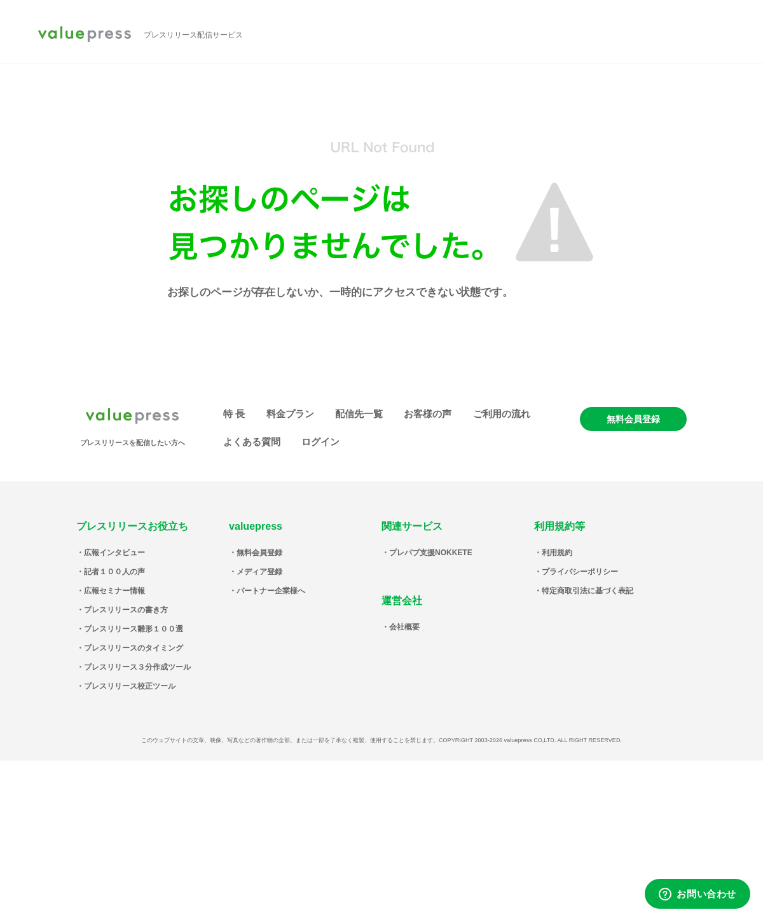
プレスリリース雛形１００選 (133, 628)
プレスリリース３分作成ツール (137, 667)
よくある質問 (251, 441)
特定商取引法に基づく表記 (587, 590)
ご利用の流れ (501, 413)
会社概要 (404, 627)
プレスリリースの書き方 (126, 609)
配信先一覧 (359, 413)
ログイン (320, 441)
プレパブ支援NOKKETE (430, 552)
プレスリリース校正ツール (129, 686)
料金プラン (290, 413)
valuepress (84, 35)
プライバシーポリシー (580, 571)
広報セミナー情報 (114, 590)
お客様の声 (427, 413)
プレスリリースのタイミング (133, 648)
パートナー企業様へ (271, 590)
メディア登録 (259, 571)
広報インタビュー (114, 552)
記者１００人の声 (114, 571)
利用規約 (557, 552)
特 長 (234, 413)
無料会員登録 (633, 419)
